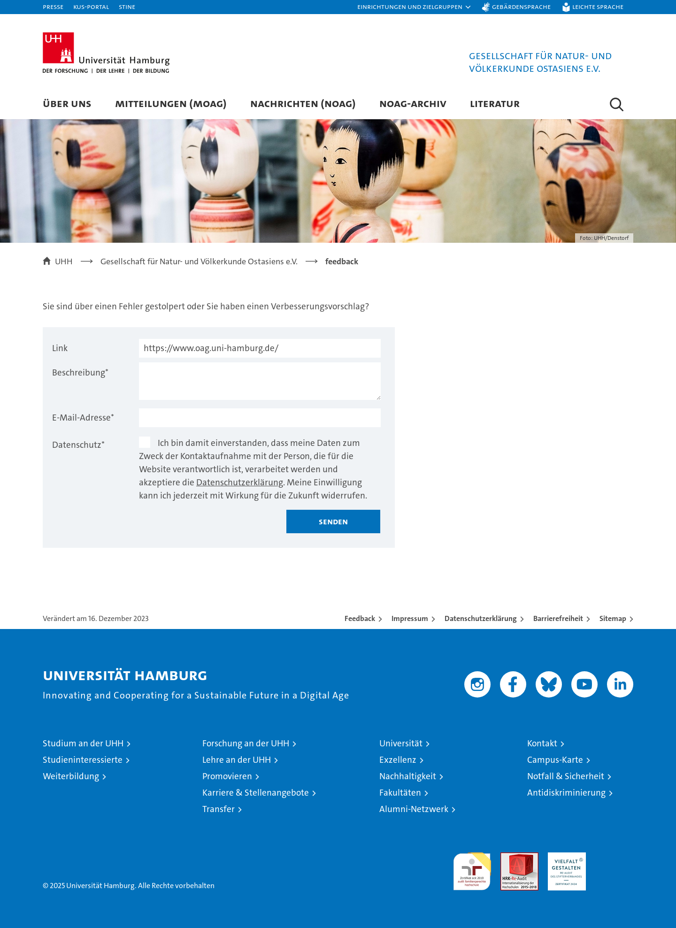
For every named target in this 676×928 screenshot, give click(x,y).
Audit (509, 857)
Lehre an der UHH (236, 760)
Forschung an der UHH (245, 743)
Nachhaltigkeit (407, 776)
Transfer (218, 809)
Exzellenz (397, 760)
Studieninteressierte (83, 760)
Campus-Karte (555, 760)
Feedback (360, 618)
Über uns (67, 103)
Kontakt (542, 743)
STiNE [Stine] (127, 6)
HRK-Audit (564, 857)
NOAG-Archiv (412, 103)
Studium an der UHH (83, 743)
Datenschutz (78, 445)
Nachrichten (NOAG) (303, 103)
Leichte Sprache (597, 6)
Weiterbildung (71, 776)
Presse (53, 6)
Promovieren (227, 776)
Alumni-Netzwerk (413, 809)
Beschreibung (80, 372)
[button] (414, 7)
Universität (400, 743)
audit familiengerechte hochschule (472, 867)
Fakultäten (400, 792)
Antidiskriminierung (566, 792)
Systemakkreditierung (614, 857)
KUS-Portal (91, 6)
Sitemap (612, 618)
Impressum (410, 618)
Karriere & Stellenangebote (255, 792)
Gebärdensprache (521, 6)
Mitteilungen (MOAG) (171, 103)
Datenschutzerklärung (239, 482)
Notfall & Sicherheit (565, 776)
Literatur (495, 103)
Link (60, 348)
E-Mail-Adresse (83, 417)
